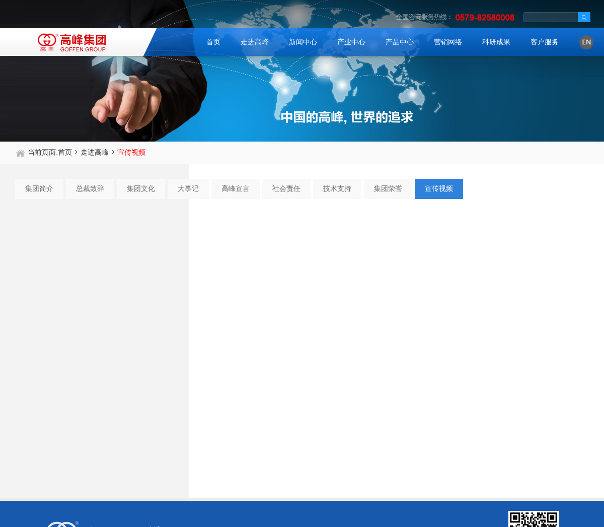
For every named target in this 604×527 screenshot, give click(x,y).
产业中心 (351, 42)
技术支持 (337, 188)
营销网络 (448, 42)
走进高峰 (255, 42)
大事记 (188, 188)
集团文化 (141, 188)
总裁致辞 (90, 188)
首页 (213, 42)
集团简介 (39, 188)
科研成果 (496, 42)
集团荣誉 (388, 188)
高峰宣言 (235, 188)
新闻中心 (303, 42)
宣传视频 (439, 188)
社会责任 (286, 188)
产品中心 (400, 42)
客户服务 (545, 42)
